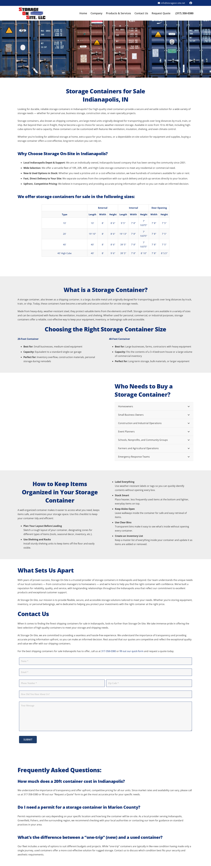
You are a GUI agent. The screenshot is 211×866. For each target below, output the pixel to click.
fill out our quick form (131, 651)
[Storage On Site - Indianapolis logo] (32, 13)
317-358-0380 (108, 651)
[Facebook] (190, 3)
